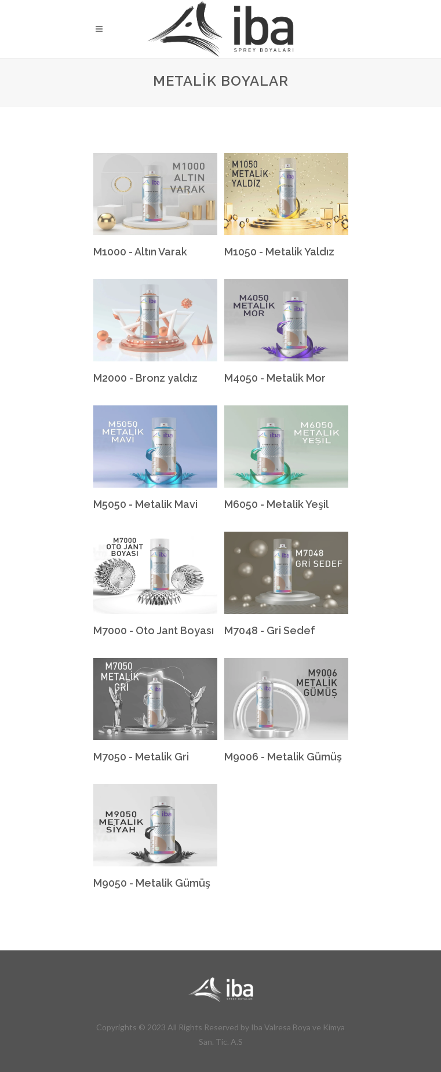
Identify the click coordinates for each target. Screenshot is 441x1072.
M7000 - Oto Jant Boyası (153, 630)
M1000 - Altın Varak (140, 252)
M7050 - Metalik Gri (141, 757)
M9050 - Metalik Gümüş (151, 883)
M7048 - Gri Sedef (269, 630)
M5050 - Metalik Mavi (145, 504)
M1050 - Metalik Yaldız (279, 252)
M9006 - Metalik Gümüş (283, 757)
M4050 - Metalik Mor (275, 378)
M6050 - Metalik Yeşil (276, 504)
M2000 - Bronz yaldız (145, 378)
